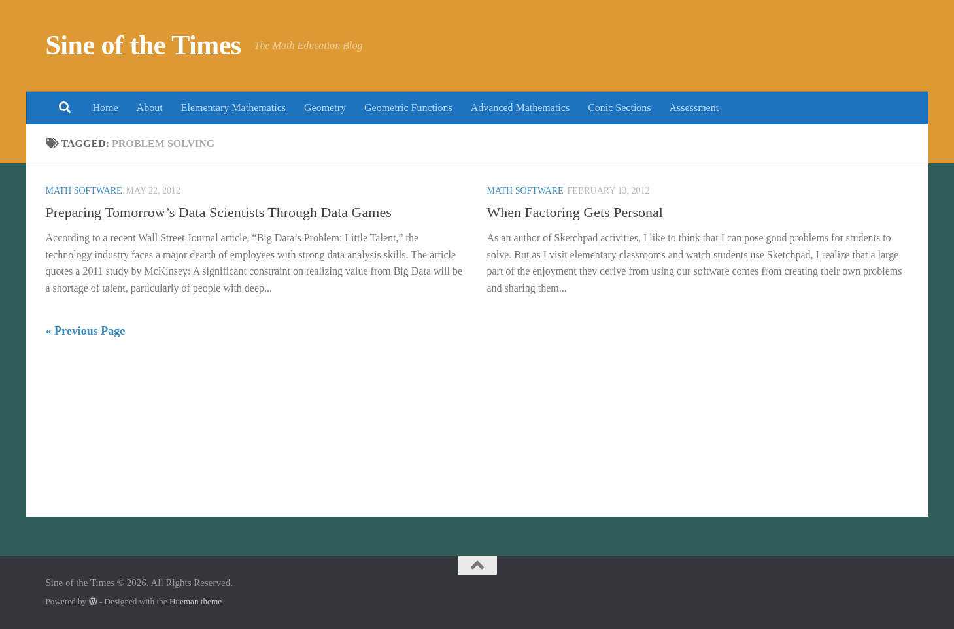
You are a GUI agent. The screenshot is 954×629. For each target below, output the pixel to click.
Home (105, 107)
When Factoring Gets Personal (575, 212)
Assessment (694, 107)
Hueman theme (195, 601)
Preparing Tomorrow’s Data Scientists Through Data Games (219, 212)
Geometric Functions (408, 107)
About (150, 107)
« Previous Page (86, 330)
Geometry (325, 107)
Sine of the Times (143, 45)
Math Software (84, 191)
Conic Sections (619, 107)
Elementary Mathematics (233, 107)
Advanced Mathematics (520, 107)
